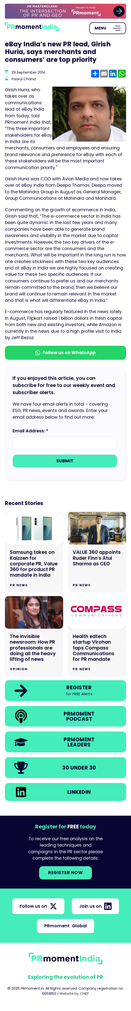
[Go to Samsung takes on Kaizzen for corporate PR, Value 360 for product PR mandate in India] (34, 552)
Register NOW (65, 873)
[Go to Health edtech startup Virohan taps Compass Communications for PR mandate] (97, 636)
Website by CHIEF (74, 993)
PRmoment (65, 926)
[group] (65, 11)
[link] (65, 11)
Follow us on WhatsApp (65, 353)
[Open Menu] (107, 28)
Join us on (95, 906)
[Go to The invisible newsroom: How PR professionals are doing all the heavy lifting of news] (34, 636)
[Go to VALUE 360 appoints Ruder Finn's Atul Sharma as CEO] (97, 552)
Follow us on (38, 906)
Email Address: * (30, 431)
